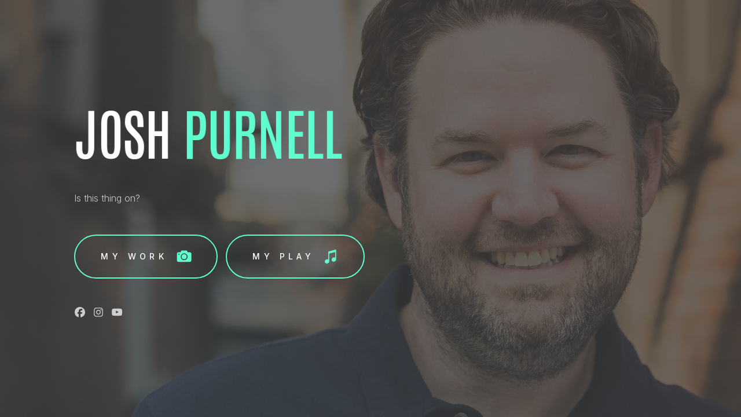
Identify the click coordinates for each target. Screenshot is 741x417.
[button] (146, 257)
